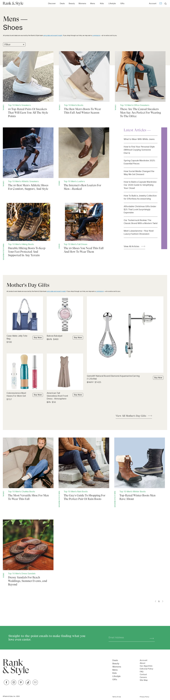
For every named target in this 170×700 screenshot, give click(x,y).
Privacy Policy (144, 697)
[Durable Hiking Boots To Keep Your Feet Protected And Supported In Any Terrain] (28, 231)
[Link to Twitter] (35, 684)
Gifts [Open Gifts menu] (122, 3)
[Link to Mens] (92, 3)
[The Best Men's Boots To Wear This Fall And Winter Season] (84, 82)
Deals (115, 660)
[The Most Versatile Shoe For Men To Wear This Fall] (28, 469)
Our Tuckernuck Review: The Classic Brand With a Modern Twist (140, 221)
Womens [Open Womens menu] (82, 3)
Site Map (144, 680)
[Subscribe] (150, 638)
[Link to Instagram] (13, 684)
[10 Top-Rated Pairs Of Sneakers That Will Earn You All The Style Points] (28, 84)
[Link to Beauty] (72, 3)
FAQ (141, 672)
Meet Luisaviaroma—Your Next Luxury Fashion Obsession (139, 232)
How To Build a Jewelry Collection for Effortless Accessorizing (140, 197)
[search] (165, 3)
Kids (114, 673)
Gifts (114, 680)
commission (96, 35)
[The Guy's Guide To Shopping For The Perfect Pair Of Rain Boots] (84, 472)
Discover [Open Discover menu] (52, 3)
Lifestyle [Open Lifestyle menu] (112, 3)
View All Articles (131, 246)
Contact (143, 674)
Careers (143, 677)
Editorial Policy (146, 669)
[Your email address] (127, 637)
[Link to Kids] (102, 3)
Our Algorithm (146, 666)
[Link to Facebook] (6, 684)
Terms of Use (116, 697)
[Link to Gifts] (122, 3)
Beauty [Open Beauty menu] (72, 3)
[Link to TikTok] (28, 684)
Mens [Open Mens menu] (92, 3)
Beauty (115, 664)
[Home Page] (14, 3)
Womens (116, 667)
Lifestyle (116, 676)
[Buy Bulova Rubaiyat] (65, 336)
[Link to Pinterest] (20, 684)
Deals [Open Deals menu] (62, 3)
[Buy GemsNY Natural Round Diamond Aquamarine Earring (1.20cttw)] (125, 377)
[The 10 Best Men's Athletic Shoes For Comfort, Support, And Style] (28, 159)
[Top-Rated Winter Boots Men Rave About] (139, 472)
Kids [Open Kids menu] (102, 3)
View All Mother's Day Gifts (131, 415)
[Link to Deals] (62, 3)
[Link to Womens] (82, 3)
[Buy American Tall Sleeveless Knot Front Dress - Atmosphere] (65, 396)
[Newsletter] (160, 4)
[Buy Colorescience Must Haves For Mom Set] (25, 394)
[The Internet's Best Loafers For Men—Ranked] (84, 159)
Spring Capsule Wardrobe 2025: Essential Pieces (139, 162)
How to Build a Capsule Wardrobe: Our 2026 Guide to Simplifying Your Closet (140, 185)
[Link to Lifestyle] (112, 3)
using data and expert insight (52, 35)
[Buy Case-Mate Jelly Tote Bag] (25, 337)
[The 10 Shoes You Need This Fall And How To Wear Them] (84, 228)
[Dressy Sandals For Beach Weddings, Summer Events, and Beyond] (28, 553)
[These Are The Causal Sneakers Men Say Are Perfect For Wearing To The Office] (140, 84)
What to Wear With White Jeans (139, 139)
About (142, 663)
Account (152, 3)
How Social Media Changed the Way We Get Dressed (139, 172)
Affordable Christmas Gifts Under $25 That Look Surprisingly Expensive (140, 209)
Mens (115, 670)
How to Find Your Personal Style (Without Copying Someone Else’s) (139, 150)
